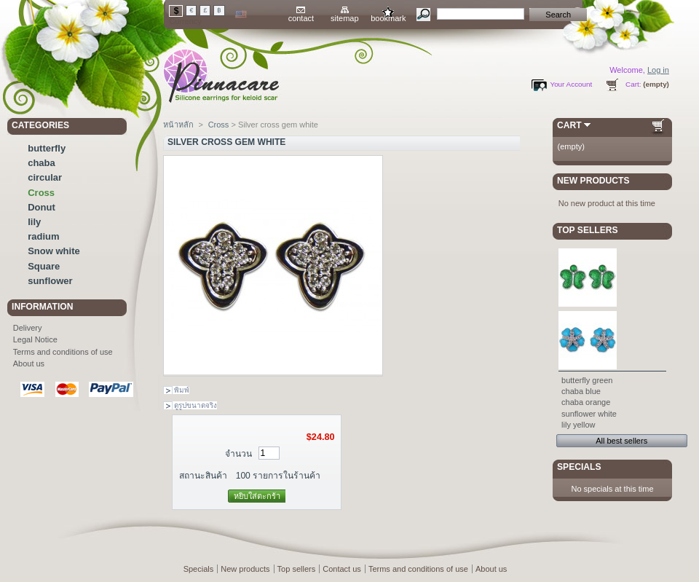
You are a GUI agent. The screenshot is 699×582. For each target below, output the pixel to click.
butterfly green (586, 380)
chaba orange (585, 402)
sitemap (345, 18)
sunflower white (589, 413)
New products (593, 181)
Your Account (571, 84)
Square (44, 266)
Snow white (54, 250)
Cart (569, 125)
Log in (658, 70)
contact (301, 18)
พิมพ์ (181, 390)
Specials (579, 467)
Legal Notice (35, 339)
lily (34, 221)
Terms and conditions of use (63, 351)
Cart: (633, 84)
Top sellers (587, 230)
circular (45, 177)
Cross (41, 192)
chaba (41, 162)
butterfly (47, 148)
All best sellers (621, 440)
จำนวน (238, 454)
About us (28, 363)
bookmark (388, 18)
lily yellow (578, 424)
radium (43, 236)
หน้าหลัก (178, 124)
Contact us (342, 569)
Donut (41, 207)
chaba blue (581, 391)
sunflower (50, 280)
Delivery (27, 327)
